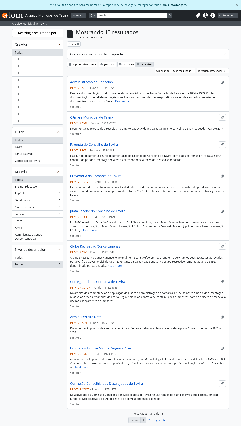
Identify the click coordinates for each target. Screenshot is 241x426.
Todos (19, 52)
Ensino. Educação (37, 187)
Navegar (77, 15)
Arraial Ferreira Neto (86, 317)
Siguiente (160, 420)
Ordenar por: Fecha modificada (174, 70)
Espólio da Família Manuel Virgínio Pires (100, 348)
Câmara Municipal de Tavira (91, 117)
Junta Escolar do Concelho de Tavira (97, 211)
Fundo (37, 265)
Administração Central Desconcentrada (37, 236)
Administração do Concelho (91, 82)
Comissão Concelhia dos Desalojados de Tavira (106, 384)
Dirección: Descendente (211, 70)
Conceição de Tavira (37, 161)
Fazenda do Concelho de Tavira (94, 145)
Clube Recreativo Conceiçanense (95, 246)
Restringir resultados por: (37, 33)
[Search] (132, 15)
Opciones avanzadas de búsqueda (96, 54)
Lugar (19, 132)
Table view (144, 64)
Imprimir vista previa (82, 64)
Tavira (37, 147)
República (37, 194)
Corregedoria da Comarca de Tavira (97, 282)
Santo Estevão (37, 154)
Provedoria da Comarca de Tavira (96, 176)
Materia (21, 171)
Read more (122, 101)
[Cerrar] (237, 5)
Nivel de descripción (30, 249)
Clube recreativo (37, 208)
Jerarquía (107, 64)
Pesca (37, 221)
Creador (21, 44)
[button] (198, 15)
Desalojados (37, 201)
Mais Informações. (175, 5)
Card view (126, 64)
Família (37, 215)
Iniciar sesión (227, 15)
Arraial (37, 228)
